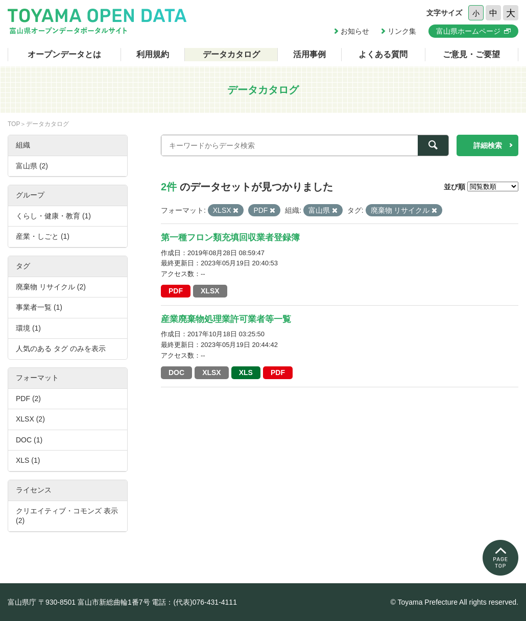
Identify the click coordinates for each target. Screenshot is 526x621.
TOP (14, 124)
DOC (176, 372)
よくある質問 (383, 54)
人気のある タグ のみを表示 (61, 348)
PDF (176, 291)
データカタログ (231, 54)
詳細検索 (487, 145)
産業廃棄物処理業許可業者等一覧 (226, 319)
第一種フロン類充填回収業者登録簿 (230, 237)
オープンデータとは (64, 54)
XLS (246, 372)
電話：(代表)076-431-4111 (194, 602)
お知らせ (355, 31)
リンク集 (402, 31)
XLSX (210, 291)
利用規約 (152, 54)
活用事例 (309, 54)
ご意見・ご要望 (471, 54)
